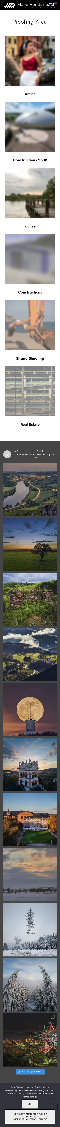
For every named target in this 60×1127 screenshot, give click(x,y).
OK (30, 1104)
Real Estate (30, 424)
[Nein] (51, 1107)
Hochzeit (30, 226)
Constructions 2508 (30, 160)
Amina (30, 94)
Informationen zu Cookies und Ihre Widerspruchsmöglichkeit (30, 1116)
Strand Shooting (30, 358)
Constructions (30, 292)
